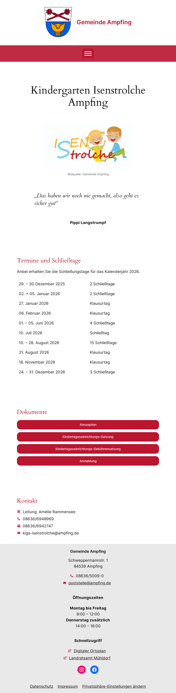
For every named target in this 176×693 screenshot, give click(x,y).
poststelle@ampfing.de (90, 583)
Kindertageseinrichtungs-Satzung (88, 437)
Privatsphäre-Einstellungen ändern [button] (114, 686)
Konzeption (88, 424)
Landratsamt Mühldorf (89, 658)
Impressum (68, 686)
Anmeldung (88, 461)
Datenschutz (41, 686)
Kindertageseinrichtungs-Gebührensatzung (88, 449)
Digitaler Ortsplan (90, 651)
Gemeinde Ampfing (104, 22)
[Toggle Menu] (88, 53)
